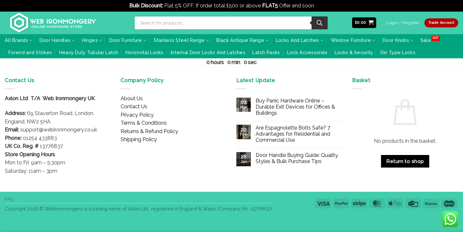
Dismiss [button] (324, 6)
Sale (426, 40)
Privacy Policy (137, 115)
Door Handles (57, 40)
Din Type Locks (397, 52)
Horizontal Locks (144, 52)
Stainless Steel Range (181, 40)
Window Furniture (353, 40)
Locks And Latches (299, 40)
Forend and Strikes (30, 52)
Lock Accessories (307, 52)
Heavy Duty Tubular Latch (88, 52)
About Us (132, 98)
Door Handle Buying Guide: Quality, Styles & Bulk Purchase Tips (297, 158)
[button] (364, 22)
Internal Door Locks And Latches (208, 52)
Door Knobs (398, 40)
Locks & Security (354, 52)
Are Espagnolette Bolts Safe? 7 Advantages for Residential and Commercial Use (293, 134)
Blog (9, 198)
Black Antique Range (242, 40)
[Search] (320, 22)
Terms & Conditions (144, 123)
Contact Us (134, 106)
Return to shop (405, 161)
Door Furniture (128, 40)
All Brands (18, 40)
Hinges (92, 40)
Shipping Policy (139, 139)
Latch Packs (266, 52)
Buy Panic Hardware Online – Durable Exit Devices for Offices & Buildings (295, 107)
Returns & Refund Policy (149, 131)
